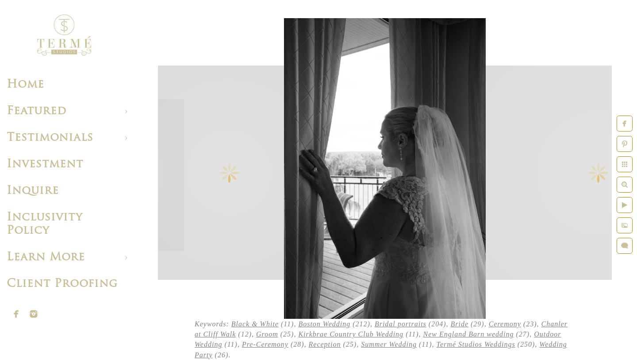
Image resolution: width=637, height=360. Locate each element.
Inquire (33, 191)
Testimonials (50, 137)
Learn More (46, 257)
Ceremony (505, 324)
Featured (36, 111)
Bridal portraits (400, 324)
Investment (45, 164)
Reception (325, 344)
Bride (459, 324)
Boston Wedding (324, 324)
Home (25, 84)
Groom (267, 334)
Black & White (255, 324)
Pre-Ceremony (265, 344)
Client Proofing (62, 284)
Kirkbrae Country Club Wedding (350, 334)
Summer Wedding (389, 344)
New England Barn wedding (468, 334)
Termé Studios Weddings (475, 344)
